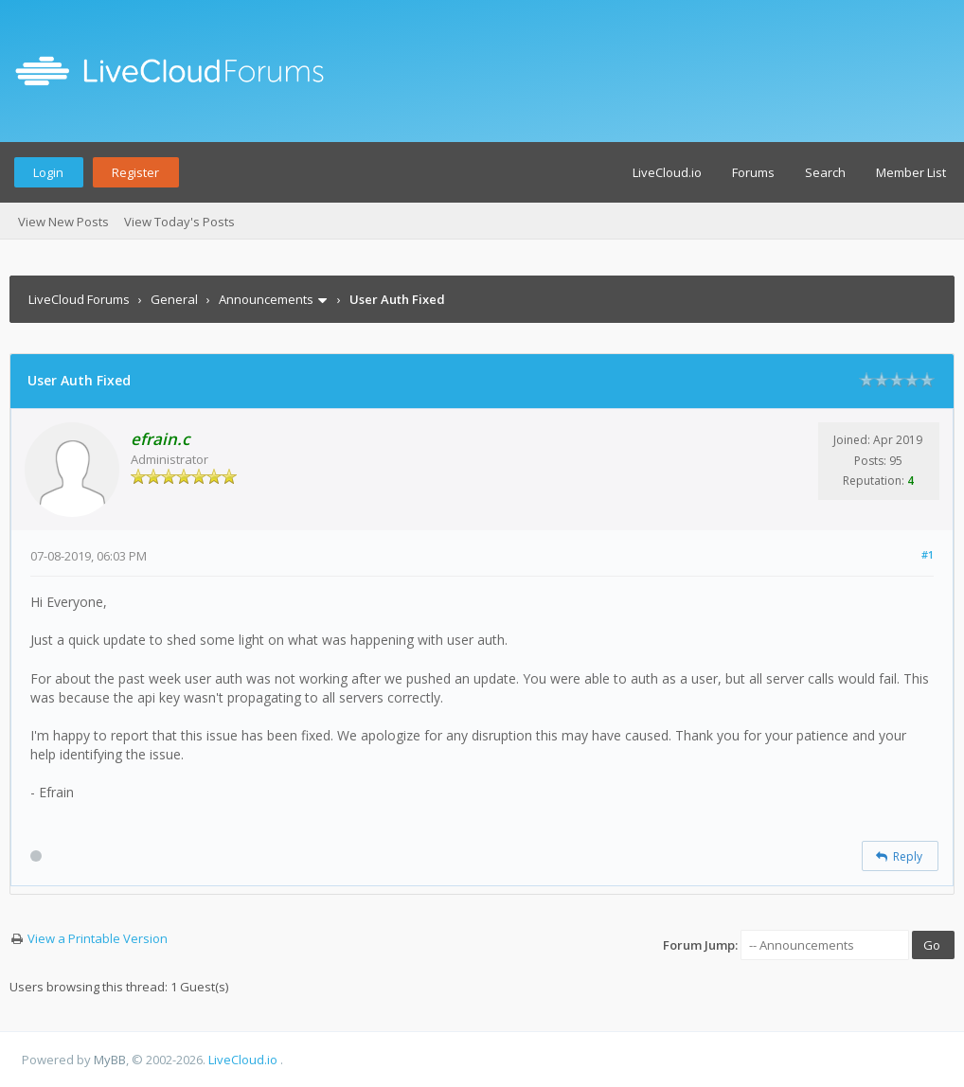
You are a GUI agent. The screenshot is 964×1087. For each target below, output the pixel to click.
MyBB (110, 1059)
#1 (927, 554)
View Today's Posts (179, 221)
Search (825, 172)
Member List (911, 172)
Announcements (266, 299)
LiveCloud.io (667, 172)
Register (135, 172)
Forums (753, 172)
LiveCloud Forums (79, 299)
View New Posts (63, 221)
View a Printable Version (97, 938)
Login (48, 172)
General (174, 299)
